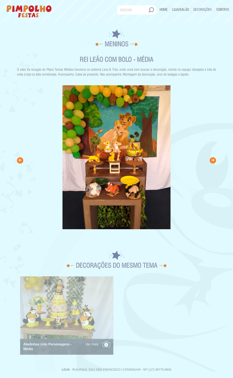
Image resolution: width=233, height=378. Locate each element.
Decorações (202, 10)
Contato (222, 10)
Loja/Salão (180, 10)
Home (163, 10)
